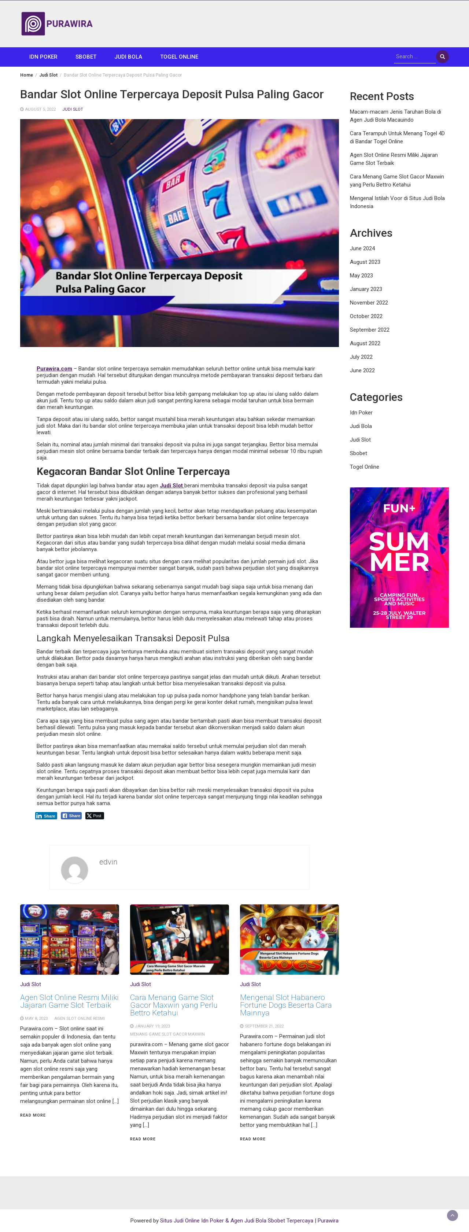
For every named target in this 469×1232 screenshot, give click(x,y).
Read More (33, 1115)
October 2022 (366, 316)
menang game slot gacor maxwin (167, 1034)
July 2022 (361, 357)
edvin (108, 861)
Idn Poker (43, 57)
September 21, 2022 (264, 1026)
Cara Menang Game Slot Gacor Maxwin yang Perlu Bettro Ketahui (174, 1005)
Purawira (328, 1220)
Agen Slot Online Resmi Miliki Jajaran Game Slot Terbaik (69, 1001)
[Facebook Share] (71, 815)
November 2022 (369, 302)
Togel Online (179, 57)
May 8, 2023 (36, 1018)
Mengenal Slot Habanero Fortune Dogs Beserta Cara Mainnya (286, 1005)
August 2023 (365, 262)
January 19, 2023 (152, 1026)
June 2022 (362, 370)
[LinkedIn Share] (46, 815)
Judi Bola (128, 57)
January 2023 (366, 289)
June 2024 (362, 248)
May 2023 (361, 275)
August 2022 (365, 343)
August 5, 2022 (40, 109)
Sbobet (85, 57)
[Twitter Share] (94, 815)
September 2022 (369, 330)
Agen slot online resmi (79, 1018)
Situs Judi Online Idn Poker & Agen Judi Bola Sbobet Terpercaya (236, 1220)
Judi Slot (72, 109)
